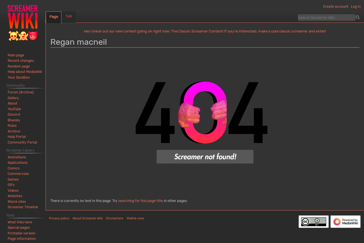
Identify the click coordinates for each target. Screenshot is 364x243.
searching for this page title (140, 201)
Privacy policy (59, 218)
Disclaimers (114, 218)
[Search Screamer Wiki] (326, 17)
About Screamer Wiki (88, 218)
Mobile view (135, 218)
